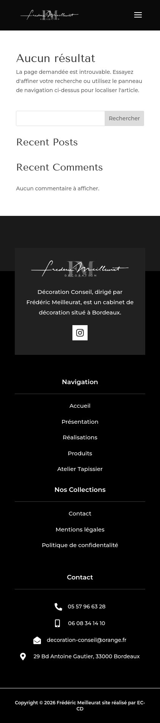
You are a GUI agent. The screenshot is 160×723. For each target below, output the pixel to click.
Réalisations (80, 437)
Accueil (80, 405)
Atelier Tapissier (80, 468)
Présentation (80, 421)
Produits (80, 453)
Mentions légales (80, 529)
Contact (80, 513)
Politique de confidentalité (80, 545)
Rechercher (124, 118)
